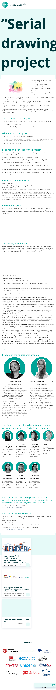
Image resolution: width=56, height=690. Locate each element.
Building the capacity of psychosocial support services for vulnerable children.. (16, 590)
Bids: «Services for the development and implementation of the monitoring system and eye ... (15, 559)
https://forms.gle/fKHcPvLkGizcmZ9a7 (12, 529)
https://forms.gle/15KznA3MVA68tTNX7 (12, 507)
